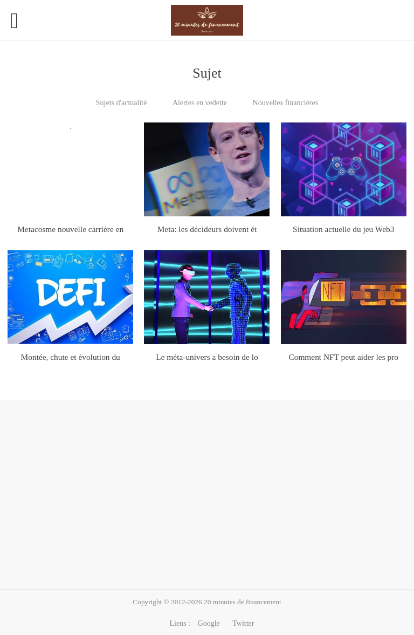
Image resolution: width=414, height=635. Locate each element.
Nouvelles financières (286, 103)
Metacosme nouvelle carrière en (70, 229)
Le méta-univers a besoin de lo (207, 356)
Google (209, 623)
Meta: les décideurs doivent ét (207, 229)
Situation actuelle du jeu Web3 (343, 229)
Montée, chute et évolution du (70, 356)
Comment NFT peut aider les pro (343, 356)
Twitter (243, 623)
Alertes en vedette (199, 103)
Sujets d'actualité (121, 103)
